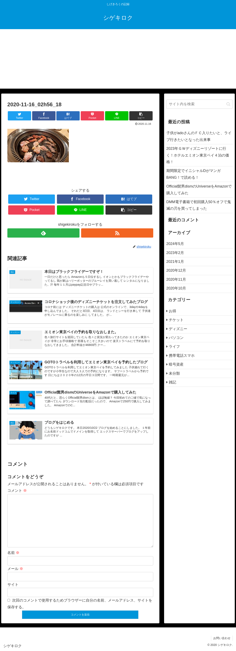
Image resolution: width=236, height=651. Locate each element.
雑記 (172, 382)
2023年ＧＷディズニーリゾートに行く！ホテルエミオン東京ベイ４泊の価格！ (197, 155)
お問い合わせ (221, 638)
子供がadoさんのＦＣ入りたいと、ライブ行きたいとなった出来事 (198, 136)
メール (15, 569)
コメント (17, 491)
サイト (12, 584)
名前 (13, 553)
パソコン (176, 338)
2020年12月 (176, 270)
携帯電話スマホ (182, 356)
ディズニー (178, 329)
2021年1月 (175, 262)
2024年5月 (175, 244)
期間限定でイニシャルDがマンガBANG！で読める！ (193, 174)
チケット (176, 320)
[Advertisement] (118, 60)
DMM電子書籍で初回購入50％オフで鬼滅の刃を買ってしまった (198, 205)
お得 (172, 311)
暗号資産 (176, 364)
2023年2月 (175, 253)
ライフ (174, 346)
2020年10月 (176, 288)
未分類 (174, 373)
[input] (199, 104)
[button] (228, 104)
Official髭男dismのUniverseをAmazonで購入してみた (199, 189)
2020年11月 (176, 279)
